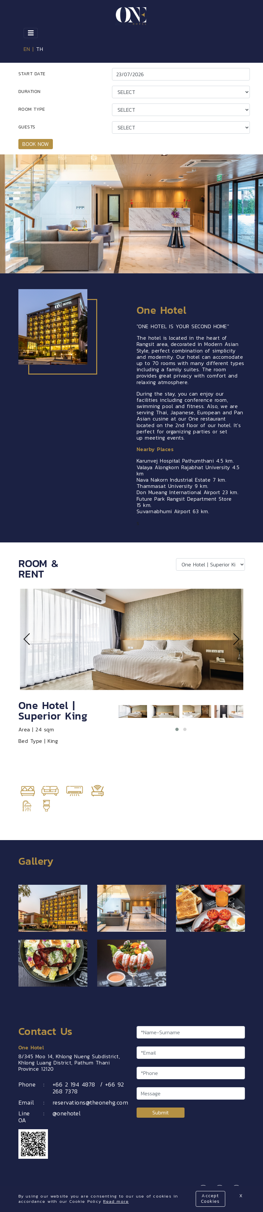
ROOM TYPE (31, 109)
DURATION (29, 91)
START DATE (32, 73)
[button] (177, 729)
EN (27, 49)
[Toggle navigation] (31, 33)
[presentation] (27, 639)
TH (39, 49)
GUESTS (26, 127)
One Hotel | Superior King (53, 710)
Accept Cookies (210, 1198)
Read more (116, 1201)
